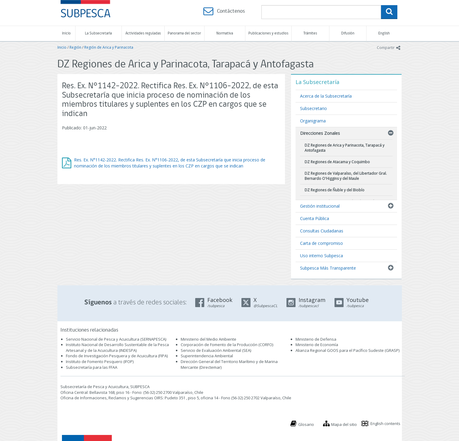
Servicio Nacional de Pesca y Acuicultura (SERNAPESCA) (116, 339)
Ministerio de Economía (317, 344)
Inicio (66, 33)
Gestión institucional (320, 206)
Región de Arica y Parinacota (108, 47)
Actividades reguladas (143, 33)
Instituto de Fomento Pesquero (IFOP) (100, 361)
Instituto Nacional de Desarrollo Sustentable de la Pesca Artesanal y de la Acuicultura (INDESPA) (117, 347)
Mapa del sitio (344, 424)
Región (75, 47)
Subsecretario (313, 108)
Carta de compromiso (321, 243)
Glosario (306, 424)
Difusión (347, 33)
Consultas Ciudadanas (321, 231)
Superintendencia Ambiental (207, 355)
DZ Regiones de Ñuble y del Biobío (334, 190)
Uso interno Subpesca (321, 255)
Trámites (310, 33)
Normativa (224, 33)
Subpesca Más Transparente (328, 268)
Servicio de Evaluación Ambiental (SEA (215, 350)
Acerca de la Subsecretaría (326, 96)
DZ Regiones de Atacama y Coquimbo (337, 161)
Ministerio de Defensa (316, 339)
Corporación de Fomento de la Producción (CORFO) (227, 344)
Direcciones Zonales (320, 133)
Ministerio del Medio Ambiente (208, 339)
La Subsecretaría (98, 33)
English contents (385, 423)
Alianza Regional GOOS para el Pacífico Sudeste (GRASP (347, 350)
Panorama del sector (184, 33)
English (384, 33)
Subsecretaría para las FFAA (91, 367)
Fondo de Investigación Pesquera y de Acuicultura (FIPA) (117, 355)
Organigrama (313, 121)
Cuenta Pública (314, 218)
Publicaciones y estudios (268, 33)
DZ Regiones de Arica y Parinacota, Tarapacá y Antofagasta (344, 148)
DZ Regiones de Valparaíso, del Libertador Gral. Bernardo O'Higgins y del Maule (346, 176)
